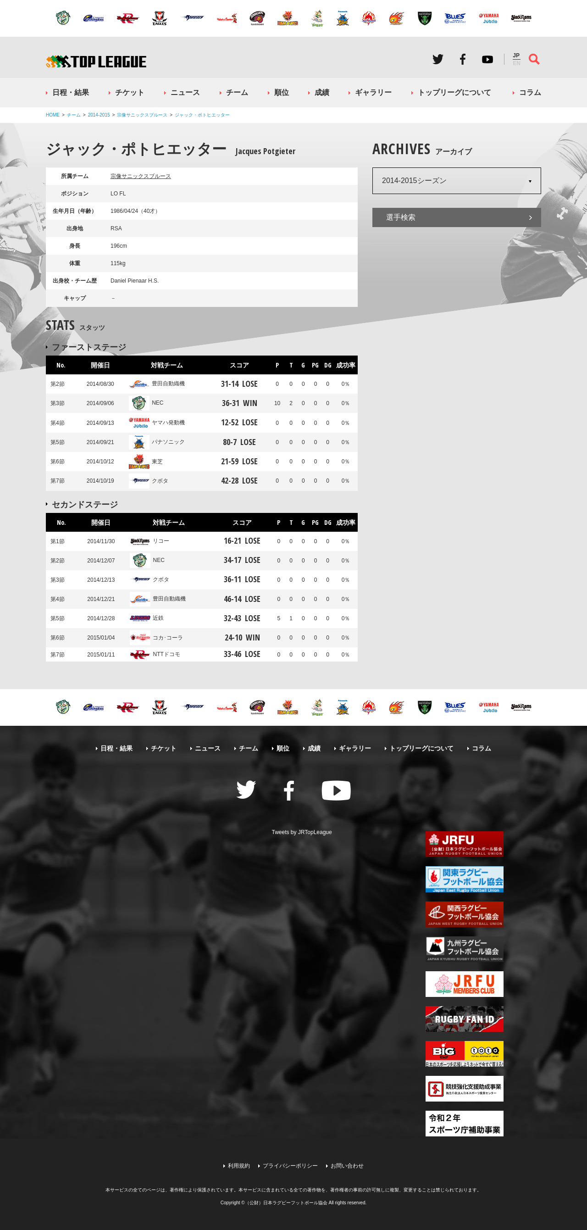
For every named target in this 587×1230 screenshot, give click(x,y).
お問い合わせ (347, 1166)
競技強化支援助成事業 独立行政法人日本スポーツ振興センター (465, 1089)
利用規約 (239, 1166)
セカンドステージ (85, 504)
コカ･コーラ (156, 637)
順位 (281, 92)
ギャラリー (373, 92)
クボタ (148, 481)
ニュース (185, 92)
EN (517, 63)
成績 (322, 92)
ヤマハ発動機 (157, 422)
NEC (146, 403)
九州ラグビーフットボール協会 (465, 949)
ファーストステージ (89, 347)
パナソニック (157, 442)
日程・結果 (70, 92)
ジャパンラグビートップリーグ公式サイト (96, 61)
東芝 (146, 461)
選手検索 (400, 217)
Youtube (487, 59)
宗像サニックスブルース (142, 114)
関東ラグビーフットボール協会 (465, 879)
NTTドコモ (155, 654)
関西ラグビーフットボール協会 (465, 914)
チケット (129, 92)
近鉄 (147, 618)
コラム (530, 92)
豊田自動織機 (157, 383)
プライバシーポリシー (290, 1166)
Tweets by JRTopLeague (302, 832)
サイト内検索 (534, 59)
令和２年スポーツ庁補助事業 (465, 1123)
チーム (237, 92)
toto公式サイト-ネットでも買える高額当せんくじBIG (465, 1054)
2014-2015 (99, 114)
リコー (149, 541)
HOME (53, 114)
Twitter (437, 59)
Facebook (462, 59)
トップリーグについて (454, 92)
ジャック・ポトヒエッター (202, 114)
